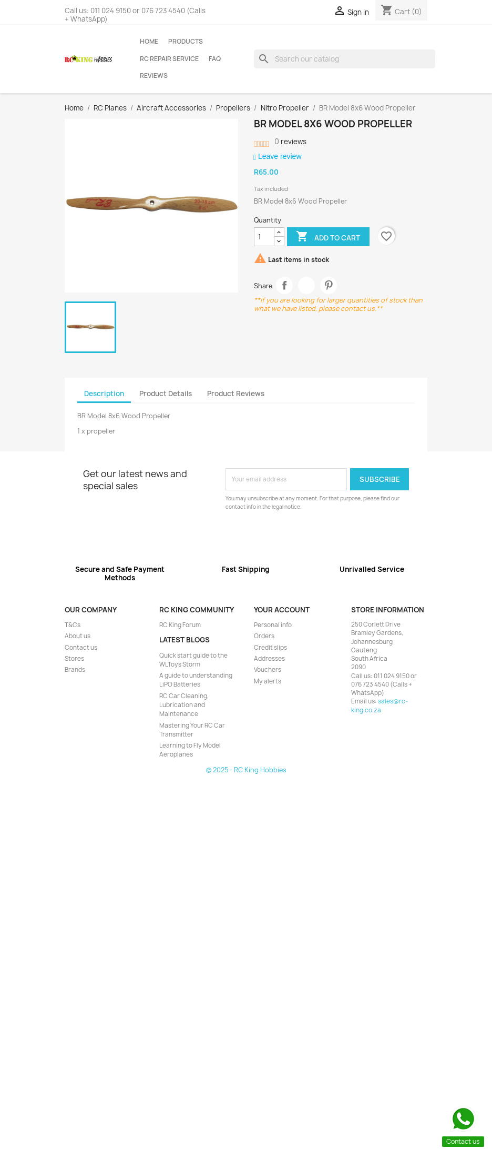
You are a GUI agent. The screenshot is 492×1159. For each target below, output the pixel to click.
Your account (282, 609)
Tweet (306, 285)
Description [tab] (104, 393)
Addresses (269, 658)
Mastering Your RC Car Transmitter (192, 730)
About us (77, 636)
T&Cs (72, 625)
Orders (264, 636)
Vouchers (267, 670)
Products (185, 41)
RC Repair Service (169, 59)
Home (149, 41)
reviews (290, 141)
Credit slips (270, 647)
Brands (75, 670)
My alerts (267, 681)
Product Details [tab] (165, 393)
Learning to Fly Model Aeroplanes (190, 750)
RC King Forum (180, 625)
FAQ (215, 59)
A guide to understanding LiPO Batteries (195, 680)
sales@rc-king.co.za (379, 705)
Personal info (273, 625)
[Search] (344, 58)
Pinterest (328, 285)
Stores (74, 658)
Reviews (154, 76)
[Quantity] (264, 236)
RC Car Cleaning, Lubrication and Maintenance (184, 705)
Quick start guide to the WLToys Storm (193, 660)
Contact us (81, 647)
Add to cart (328, 237)
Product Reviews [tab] (235, 393)
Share (284, 285)
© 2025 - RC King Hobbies (246, 769)
